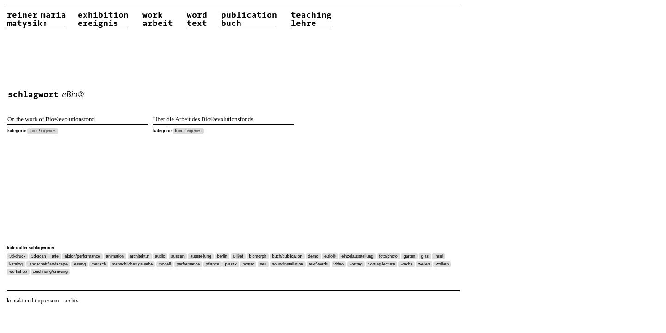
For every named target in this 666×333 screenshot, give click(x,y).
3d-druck (17, 256)
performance (188, 264)
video (339, 264)
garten (409, 256)
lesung (80, 264)
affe (55, 256)
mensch (99, 264)
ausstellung (200, 256)
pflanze (212, 264)
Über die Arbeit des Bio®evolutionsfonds (203, 119)
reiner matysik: (36, 19)
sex (263, 264)
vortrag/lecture (381, 264)
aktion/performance (82, 256)
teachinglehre (311, 19)
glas (425, 256)
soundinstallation (287, 264)
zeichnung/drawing (50, 271)
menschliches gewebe (132, 264)
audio (160, 256)
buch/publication (287, 256)
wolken (442, 264)
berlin (222, 256)
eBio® (330, 256)
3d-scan (38, 256)
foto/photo (388, 256)
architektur (139, 256)
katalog (16, 264)
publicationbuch (249, 19)
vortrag (356, 264)
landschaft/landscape (48, 264)
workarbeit (157, 19)
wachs (407, 264)
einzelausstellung (357, 256)
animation (115, 256)
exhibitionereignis (103, 19)
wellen (424, 264)
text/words (318, 264)
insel (438, 256)
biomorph (257, 256)
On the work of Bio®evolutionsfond (51, 119)
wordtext (197, 19)
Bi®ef (238, 256)
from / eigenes (43, 131)
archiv (72, 300)
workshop (18, 271)
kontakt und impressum (33, 300)
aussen (178, 256)
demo (313, 256)
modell (165, 264)
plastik (231, 264)
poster (248, 264)
